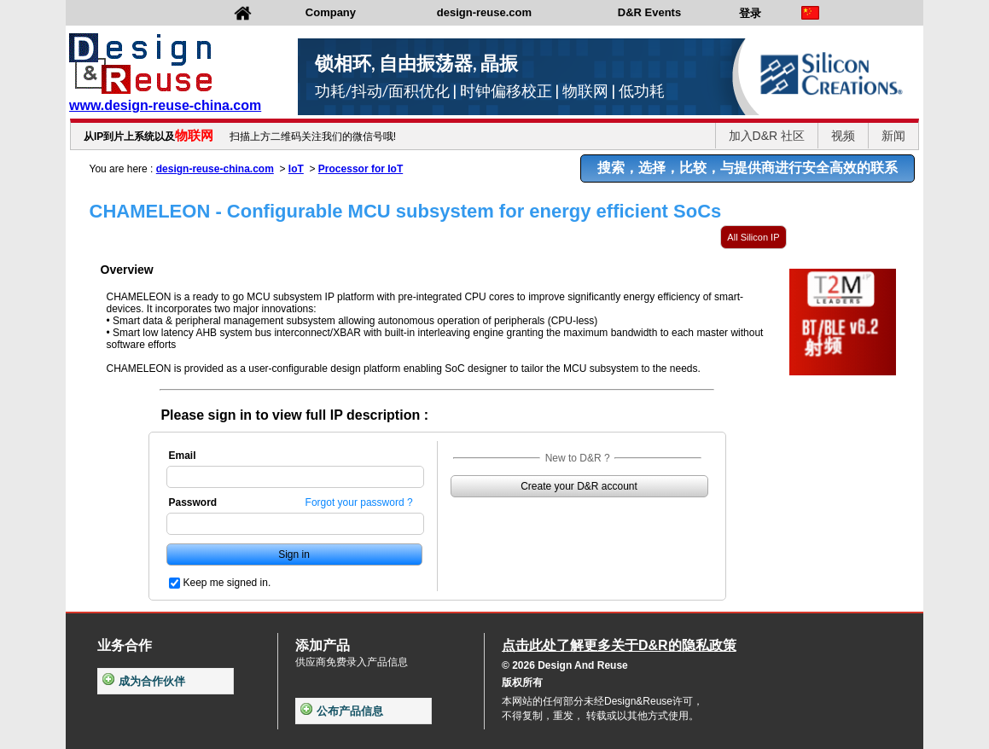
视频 (843, 135)
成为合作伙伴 (143, 681)
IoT (296, 169)
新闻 (893, 135)
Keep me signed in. (227, 583)
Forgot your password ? (359, 502)
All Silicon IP (753, 237)
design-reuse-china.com (215, 169)
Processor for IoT (360, 169)
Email (182, 456)
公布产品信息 (341, 711)
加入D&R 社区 (767, 135)
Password (193, 502)
